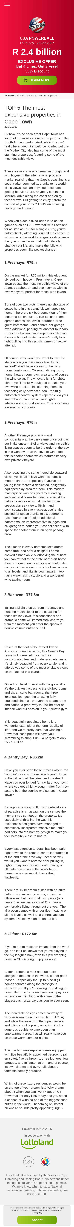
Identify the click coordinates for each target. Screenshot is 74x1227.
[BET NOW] (37, 80)
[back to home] (61, 5)
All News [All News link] (9, 95)
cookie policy (36, 1213)
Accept (37, 1220)
